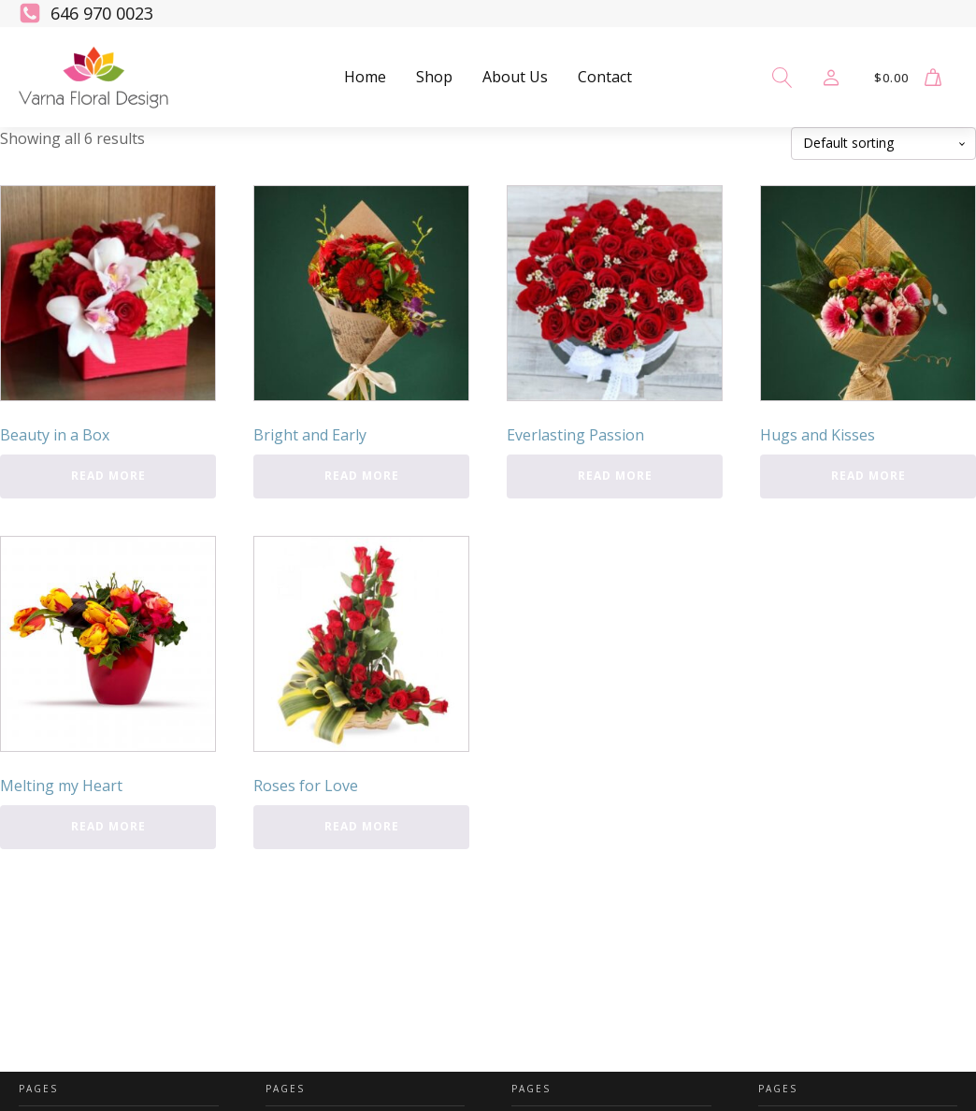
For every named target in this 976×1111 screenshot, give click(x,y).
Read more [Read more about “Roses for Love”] (361, 826)
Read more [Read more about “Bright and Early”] (361, 475)
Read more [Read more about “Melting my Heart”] (108, 826)
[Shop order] (883, 143)
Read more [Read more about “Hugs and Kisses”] (868, 475)
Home (365, 76)
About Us (515, 76)
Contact (605, 76)
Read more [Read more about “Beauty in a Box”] (108, 475)
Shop (434, 76)
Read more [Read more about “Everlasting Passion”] (615, 475)
